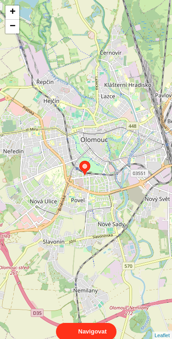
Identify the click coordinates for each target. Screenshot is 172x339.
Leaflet (162, 327)
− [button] (13, 27)
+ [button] (13, 12)
